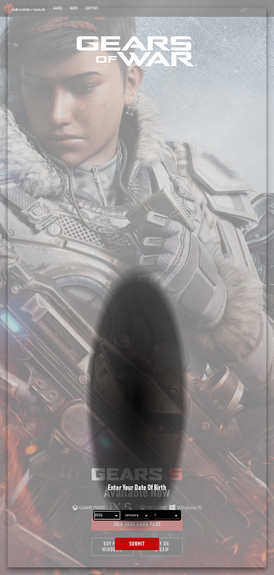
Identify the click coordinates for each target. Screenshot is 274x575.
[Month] (137, 515)
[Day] (167, 515)
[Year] (107, 515)
